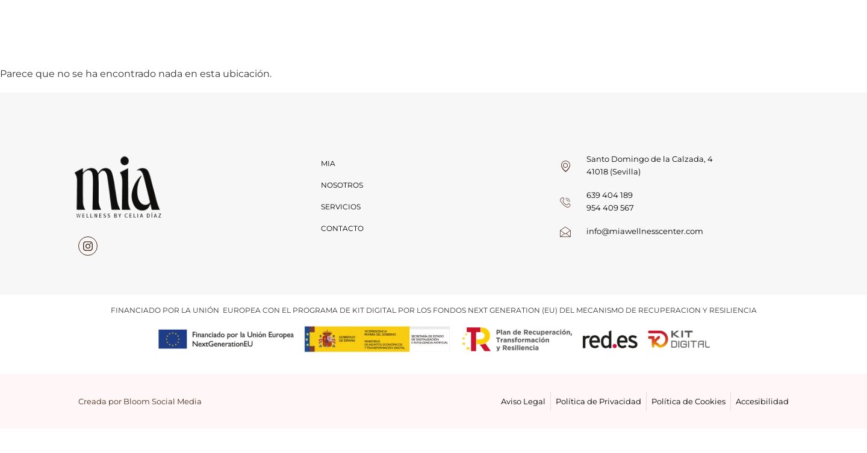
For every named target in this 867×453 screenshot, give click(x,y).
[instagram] (88, 246)
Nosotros (342, 185)
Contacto (342, 228)
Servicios (341, 206)
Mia (328, 163)
